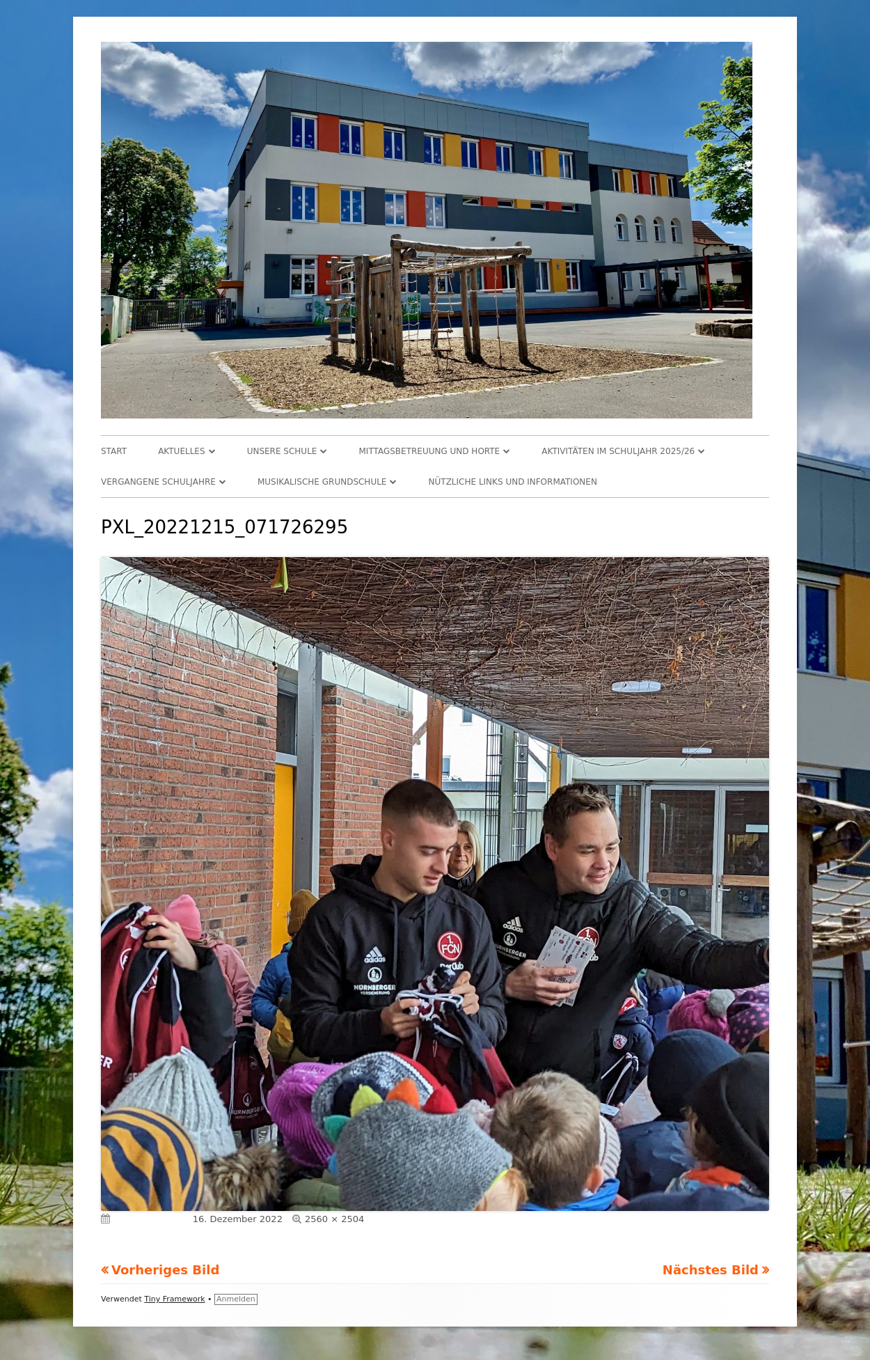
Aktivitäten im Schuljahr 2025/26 (618, 451)
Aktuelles (181, 451)
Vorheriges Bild (165, 1270)
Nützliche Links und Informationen (513, 482)
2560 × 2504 (334, 1219)
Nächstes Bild (711, 1270)
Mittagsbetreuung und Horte (429, 451)
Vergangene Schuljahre (158, 482)
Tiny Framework (174, 1299)
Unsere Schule (282, 451)
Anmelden (235, 1299)
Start (114, 451)
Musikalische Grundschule (322, 482)
